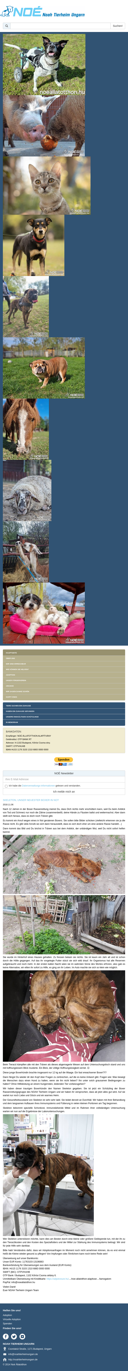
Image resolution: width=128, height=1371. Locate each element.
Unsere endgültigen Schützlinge (22, 717)
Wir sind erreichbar (16, 664)
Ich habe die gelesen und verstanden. (45, 785)
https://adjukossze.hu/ (58, 1279)
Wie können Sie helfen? (17, 669)
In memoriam (12, 722)
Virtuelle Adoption (12, 1319)
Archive (10, 686)
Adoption (10, 675)
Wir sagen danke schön (17, 691)
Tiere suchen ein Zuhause (18, 706)
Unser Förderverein (16, 680)
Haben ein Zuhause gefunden (20, 711)
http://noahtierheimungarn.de (22, 1359)
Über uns (10, 658)
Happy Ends (11, 697)
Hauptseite (11, 653)
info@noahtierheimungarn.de (23, 1354)
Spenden (7, 1323)
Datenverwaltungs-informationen (38, 785)
